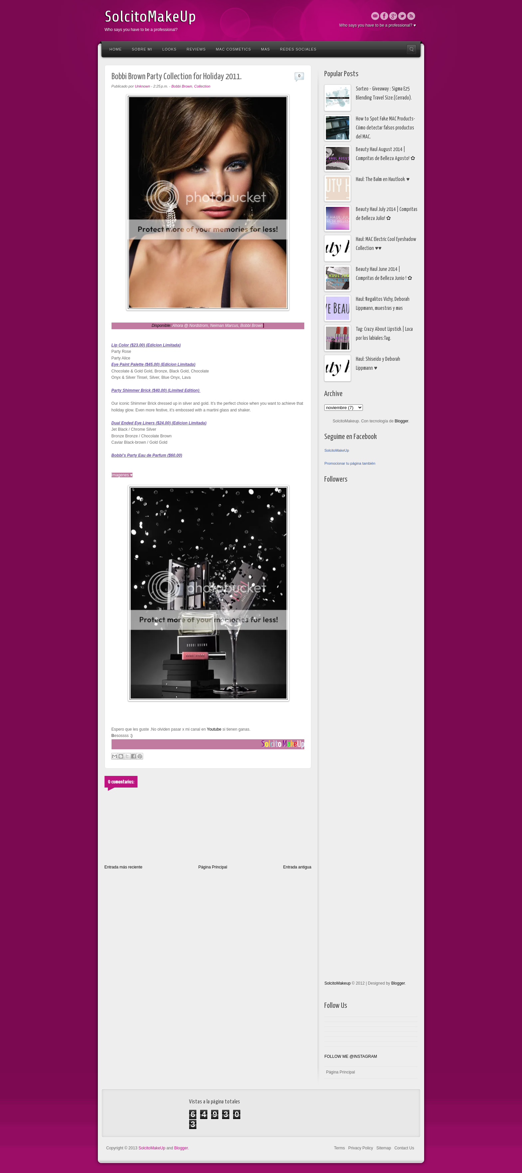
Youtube (213, 729)
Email (375, 16)
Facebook (384, 16)
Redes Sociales (298, 49)
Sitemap (384, 1148)
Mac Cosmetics (233, 49)
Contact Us (404, 1148)
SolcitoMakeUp (150, 17)
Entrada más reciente (123, 867)
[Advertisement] (351, 665)
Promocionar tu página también (349, 463)
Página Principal (212, 867)
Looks (169, 49)
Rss (411, 16)
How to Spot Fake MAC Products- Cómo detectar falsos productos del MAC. (385, 128)
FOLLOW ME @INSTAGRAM (350, 1056)
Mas (265, 49)
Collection (202, 86)
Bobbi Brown (181, 86)
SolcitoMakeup (337, 983)
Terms (339, 1148)
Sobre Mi (142, 49)
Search (411, 49)
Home (116, 49)
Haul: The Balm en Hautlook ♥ (382, 179)
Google (393, 16)
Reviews (196, 49)
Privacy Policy (360, 1148)
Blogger (401, 421)
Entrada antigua (297, 867)
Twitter (402, 16)
